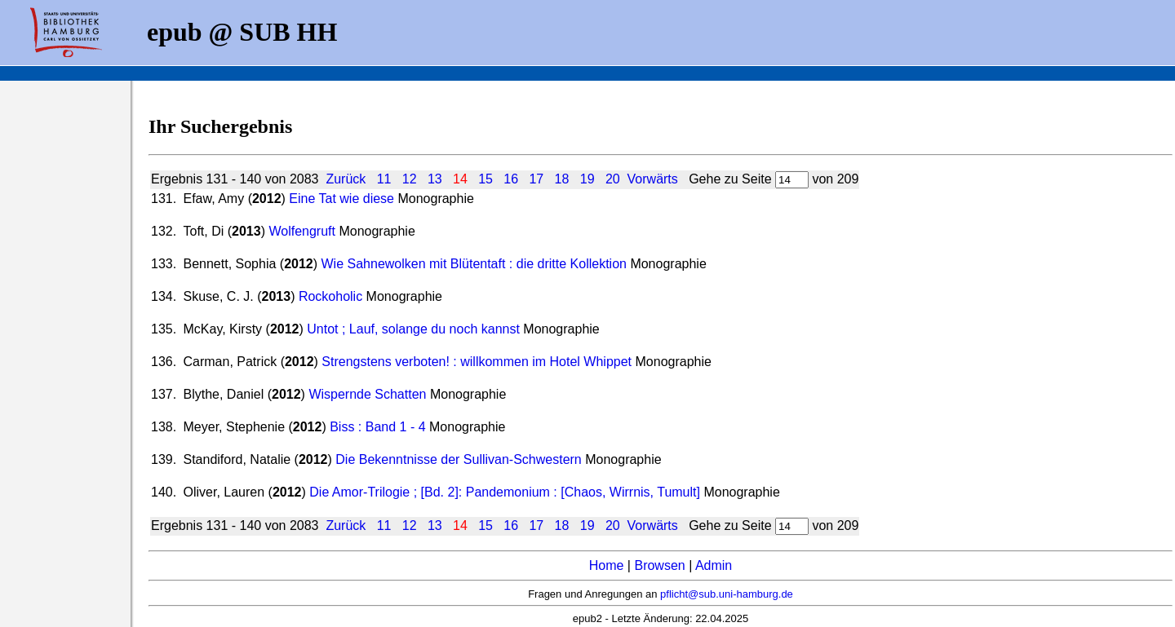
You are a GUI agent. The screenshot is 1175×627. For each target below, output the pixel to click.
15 (485, 179)
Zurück (346, 179)
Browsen (659, 565)
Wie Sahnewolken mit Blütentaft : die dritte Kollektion (474, 264)
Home (606, 565)
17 (536, 179)
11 (384, 179)
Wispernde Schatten (367, 394)
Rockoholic (332, 296)
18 (562, 179)
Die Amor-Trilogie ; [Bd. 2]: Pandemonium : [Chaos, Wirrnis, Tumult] (504, 492)
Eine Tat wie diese (341, 198)
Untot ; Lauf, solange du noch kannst (415, 329)
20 (612, 179)
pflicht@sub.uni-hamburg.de (726, 594)
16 (510, 179)
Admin (713, 565)
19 (587, 179)
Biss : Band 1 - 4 (377, 427)
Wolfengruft (303, 231)
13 (435, 179)
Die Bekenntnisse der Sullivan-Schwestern (458, 459)
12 (409, 179)
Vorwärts (652, 179)
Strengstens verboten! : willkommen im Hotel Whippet (478, 362)
